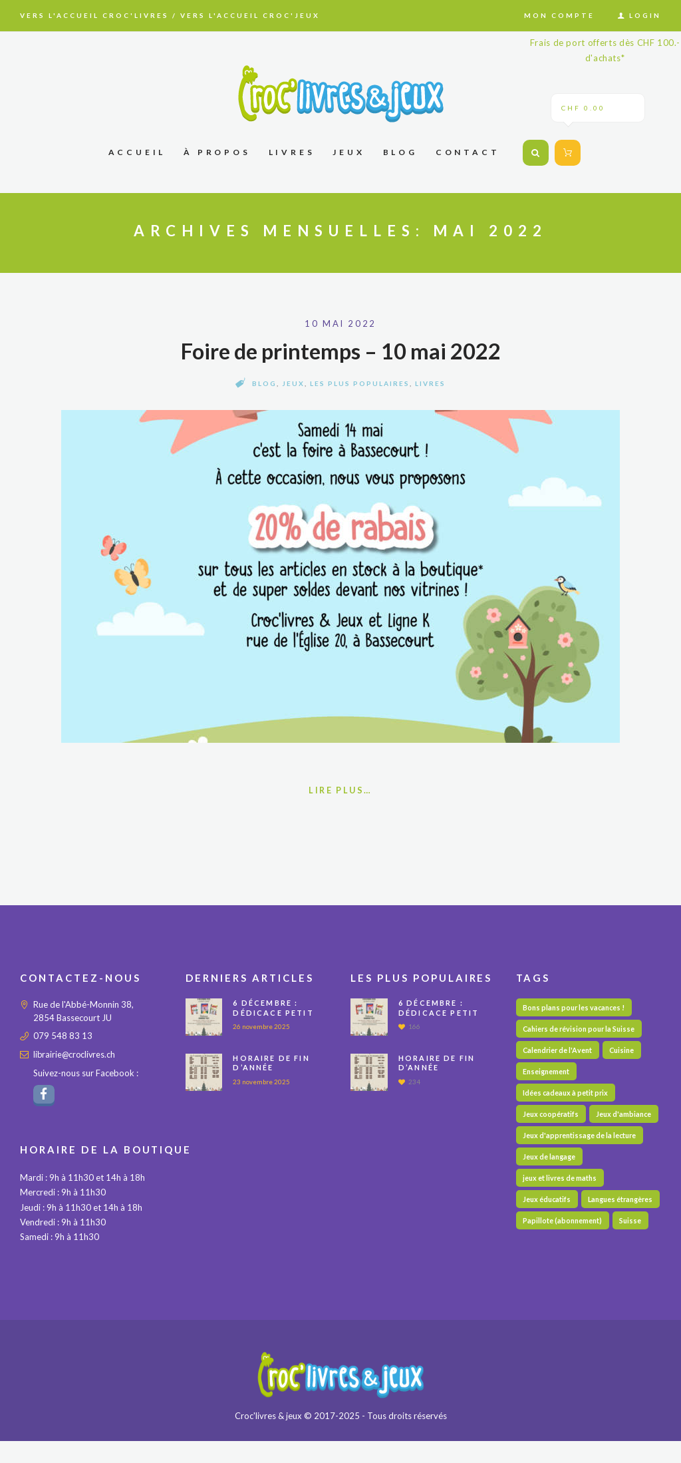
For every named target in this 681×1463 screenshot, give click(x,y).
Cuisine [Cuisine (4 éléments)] (626, 1052)
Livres (430, 383)
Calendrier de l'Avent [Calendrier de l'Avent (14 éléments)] (559, 1052)
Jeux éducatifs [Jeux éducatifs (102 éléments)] (548, 1226)
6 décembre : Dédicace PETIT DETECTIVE (273, 1013)
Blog (264, 383)
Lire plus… (341, 790)
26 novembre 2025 (262, 1027)
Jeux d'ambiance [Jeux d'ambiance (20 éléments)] (551, 1139)
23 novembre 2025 (262, 1082)
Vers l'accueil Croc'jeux (250, 15)
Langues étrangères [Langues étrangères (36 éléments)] (557, 1247)
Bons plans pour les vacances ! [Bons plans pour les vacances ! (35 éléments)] (576, 1008)
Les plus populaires (360, 383)
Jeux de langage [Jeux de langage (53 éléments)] (550, 1182)
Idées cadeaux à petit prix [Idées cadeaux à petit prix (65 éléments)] (566, 1095)
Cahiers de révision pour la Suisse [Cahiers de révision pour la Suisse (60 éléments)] (581, 1030)
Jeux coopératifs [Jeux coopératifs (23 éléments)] (552, 1117)
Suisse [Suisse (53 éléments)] (633, 1269)
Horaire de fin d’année (271, 1063)
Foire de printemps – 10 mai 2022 (341, 350)
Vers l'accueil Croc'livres (94, 15)
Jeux (293, 383)
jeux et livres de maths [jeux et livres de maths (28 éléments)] (561, 1204)
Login (645, 15)
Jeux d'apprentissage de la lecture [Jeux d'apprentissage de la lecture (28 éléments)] (581, 1160)
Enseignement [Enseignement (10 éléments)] (547, 1073)
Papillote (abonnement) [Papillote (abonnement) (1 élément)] (563, 1269)
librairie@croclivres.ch (75, 1055)
